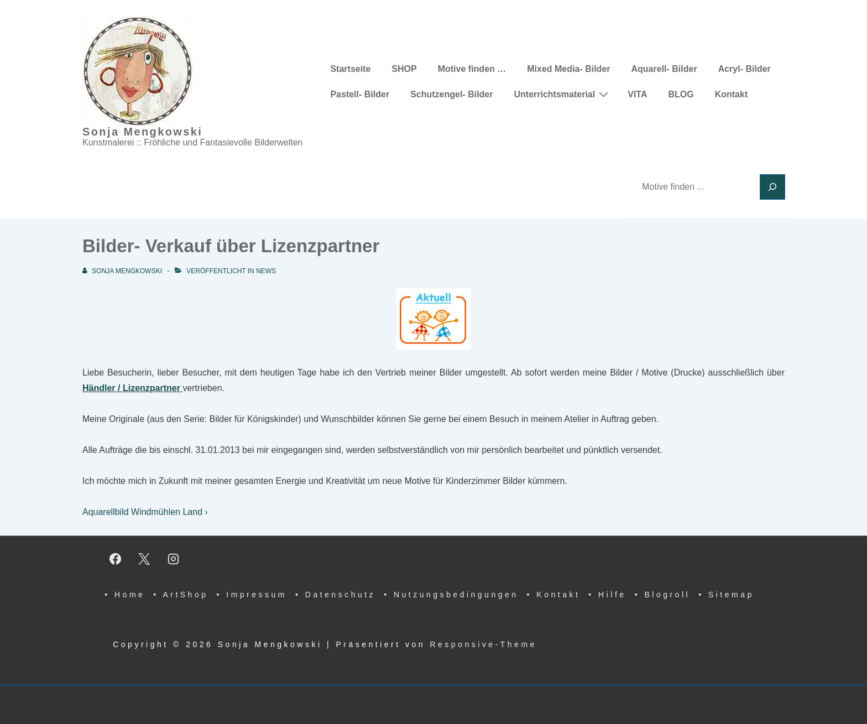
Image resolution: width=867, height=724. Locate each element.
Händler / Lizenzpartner (131, 388)
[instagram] (173, 558)
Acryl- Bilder (744, 69)
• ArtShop (180, 594)
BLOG (680, 94)
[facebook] (115, 558)
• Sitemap (726, 594)
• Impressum (251, 594)
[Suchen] (772, 187)
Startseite (350, 69)
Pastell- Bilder (359, 94)
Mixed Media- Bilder (568, 69)
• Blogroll (662, 594)
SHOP (403, 69)
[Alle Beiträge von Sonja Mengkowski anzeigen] (123, 271)
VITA (637, 94)
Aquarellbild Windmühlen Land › (145, 512)
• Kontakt (554, 594)
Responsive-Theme (483, 644)
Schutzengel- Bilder (451, 94)
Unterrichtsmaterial (562, 94)
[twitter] (144, 558)
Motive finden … (472, 69)
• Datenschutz (335, 594)
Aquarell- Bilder (664, 69)
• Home (125, 594)
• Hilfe (607, 594)
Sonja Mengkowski (142, 132)
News (266, 271)
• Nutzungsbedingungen (451, 594)
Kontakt (731, 94)
